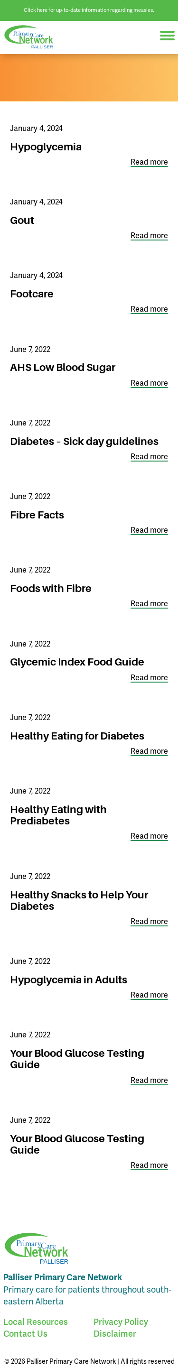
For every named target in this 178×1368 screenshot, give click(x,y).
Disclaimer (115, 1334)
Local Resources (35, 1322)
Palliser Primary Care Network (33, 37)
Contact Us (25, 1334)
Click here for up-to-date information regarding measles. (89, 10)
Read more (149, 162)
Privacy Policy (121, 1322)
